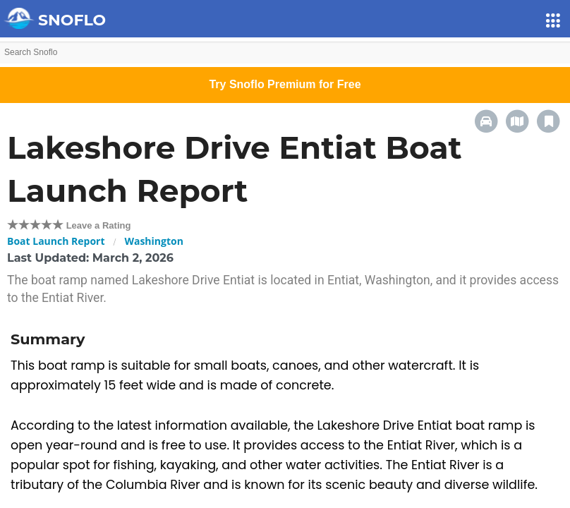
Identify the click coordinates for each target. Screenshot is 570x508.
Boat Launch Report (56, 241)
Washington (153, 241)
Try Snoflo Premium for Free (284, 84)
